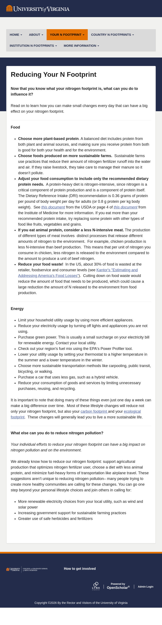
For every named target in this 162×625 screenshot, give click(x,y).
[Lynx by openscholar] (99, 604)
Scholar (118, 603)
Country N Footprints (112, 34)
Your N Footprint (67, 34)
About (36, 34)
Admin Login (145, 603)
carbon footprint (94, 411)
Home (16, 34)
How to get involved (80, 586)
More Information (81, 45)
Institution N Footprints (33, 45)
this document (53, 207)
